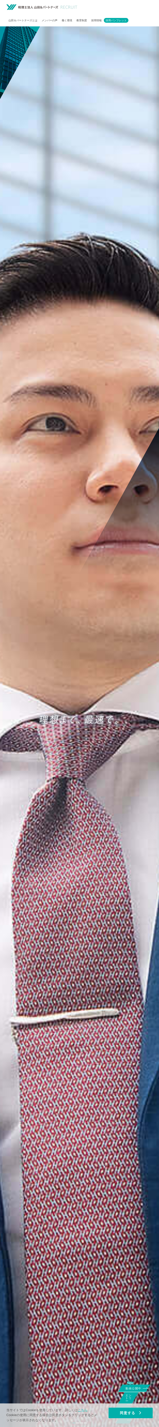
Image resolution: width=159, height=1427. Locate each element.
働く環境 (67, 20)
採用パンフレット (116, 20)
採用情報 (96, 20)
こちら (82, 1410)
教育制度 (81, 20)
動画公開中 (135, 1388)
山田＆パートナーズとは (22, 20)
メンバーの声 (49, 20)
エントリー (133, 1401)
